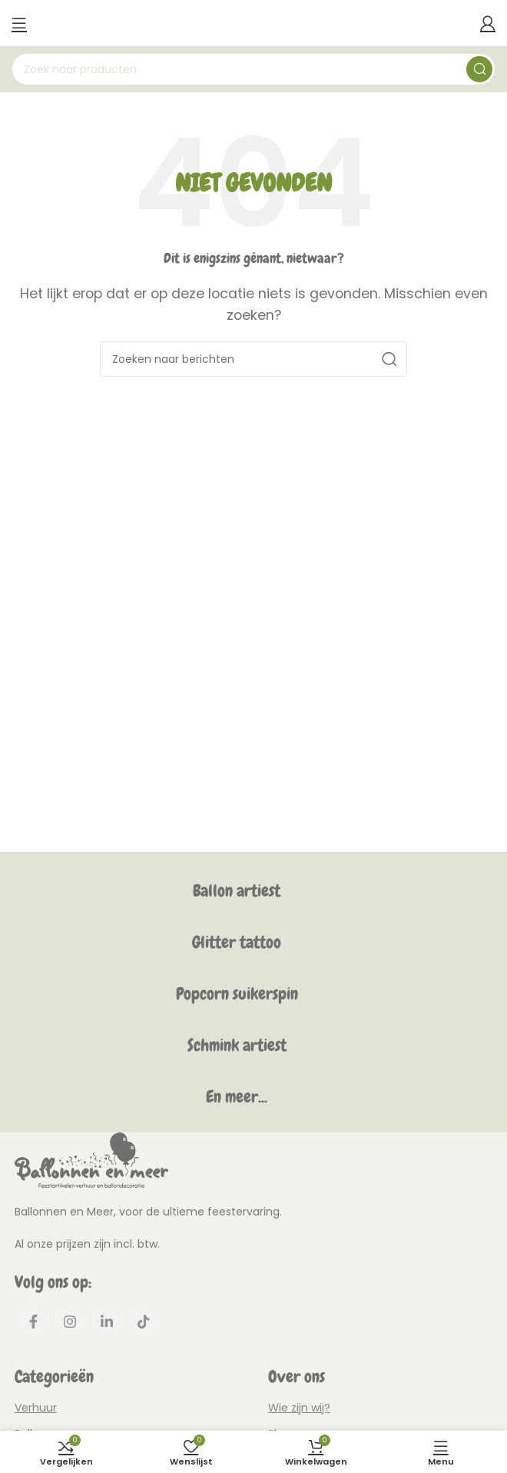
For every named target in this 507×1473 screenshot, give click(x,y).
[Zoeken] (253, 69)
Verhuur (36, 1407)
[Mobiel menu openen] (19, 23)
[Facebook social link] (33, 1321)
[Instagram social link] (70, 1321)
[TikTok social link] (143, 1321)
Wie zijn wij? (299, 1407)
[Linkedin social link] (106, 1321)
